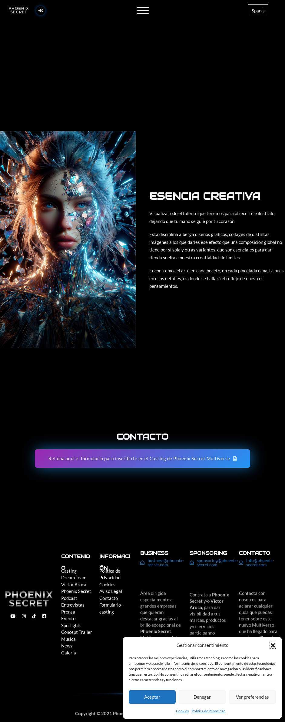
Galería (68, 652)
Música (68, 639)
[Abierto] (143, 10)
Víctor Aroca (73, 584)
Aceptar (152, 697)
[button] (273, 645)
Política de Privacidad (209, 711)
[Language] (258, 10)
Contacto (108, 598)
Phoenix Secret (76, 591)
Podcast (69, 598)
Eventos (69, 618)
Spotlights (71, 625)
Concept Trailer (76, 632)
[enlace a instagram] (23, 616)
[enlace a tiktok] (34, 616)
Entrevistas (73, 604)
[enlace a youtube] (13, 616)
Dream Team (73, 577)
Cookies (182, 711)
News (66, 645)
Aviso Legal (110, 591)
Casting (69, 571)
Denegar (202, 697)
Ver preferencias (252, 697)
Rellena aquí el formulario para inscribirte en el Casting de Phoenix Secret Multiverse (142, 458)
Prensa (68, 611)
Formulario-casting (110, 608)
